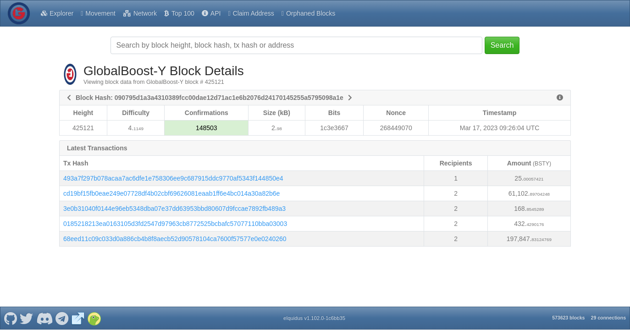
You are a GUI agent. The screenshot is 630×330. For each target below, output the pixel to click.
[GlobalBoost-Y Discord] (44, 310)
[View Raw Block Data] (560, 97)
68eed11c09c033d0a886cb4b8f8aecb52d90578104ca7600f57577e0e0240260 (175, 238)
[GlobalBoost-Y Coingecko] (94, 310)
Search (502, 45)
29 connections (608, 310)
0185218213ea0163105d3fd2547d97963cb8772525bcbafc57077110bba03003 (175, 223)
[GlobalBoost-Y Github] (10, 310)
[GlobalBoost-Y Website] (78, 310)
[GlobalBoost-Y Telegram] (62, 310)
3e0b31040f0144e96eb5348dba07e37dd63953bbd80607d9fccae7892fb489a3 (174, 208)
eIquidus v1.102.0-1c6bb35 (314, 311)
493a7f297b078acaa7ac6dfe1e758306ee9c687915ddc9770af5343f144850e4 (173, 178)
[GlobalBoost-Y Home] (18, 13)
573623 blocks (568, 310)
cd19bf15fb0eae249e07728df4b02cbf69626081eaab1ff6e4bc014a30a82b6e (171, 193)
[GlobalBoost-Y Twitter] (26, 310)
